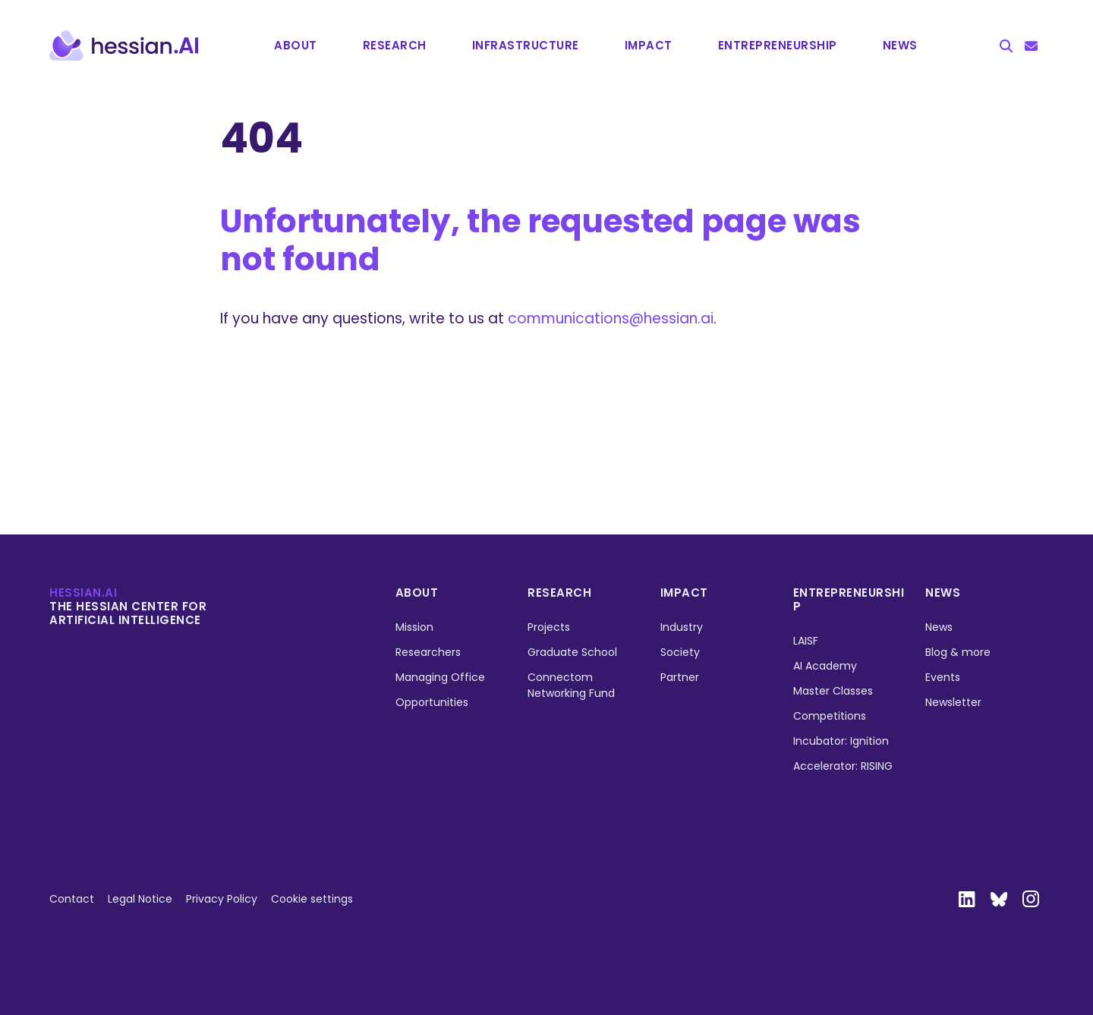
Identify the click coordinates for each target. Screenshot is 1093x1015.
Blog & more (958, 652)
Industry (681, 627)
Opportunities (431, 702)
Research (395, 45)
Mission (414, 627)
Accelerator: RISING (843, 766)
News (900, 45)
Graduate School (572, 652)
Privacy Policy (221, 898)
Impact (648, 45)
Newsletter (953, 702)
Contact (71, 898)
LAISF (805, 640)
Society (680, 652)
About (295, 45)
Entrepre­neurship (777, 45)
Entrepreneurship (849, 599)
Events (942, 677)
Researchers (428, 652)
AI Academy (825, 665)
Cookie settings (312, 898)
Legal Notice (140, 898)
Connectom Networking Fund (571, 685)
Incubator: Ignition (841, 741)
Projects (549, 627)
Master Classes (833, 690)
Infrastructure (525, 45)
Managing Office (440, 677)
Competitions (829, 715)
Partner (679, 677)
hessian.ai (83, 592)
